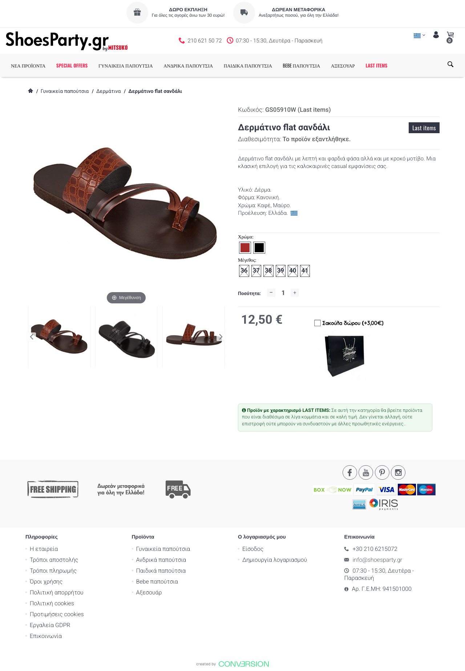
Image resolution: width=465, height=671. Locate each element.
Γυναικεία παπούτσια (65, 91)
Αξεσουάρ (149, 592)
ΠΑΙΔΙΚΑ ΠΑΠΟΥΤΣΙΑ (248, 65)
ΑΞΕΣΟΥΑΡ (343, 65)
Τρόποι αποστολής (54, 559)
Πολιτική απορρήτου (57, 592)
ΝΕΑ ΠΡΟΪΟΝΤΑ (28, 65)
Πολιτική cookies (52, 603)
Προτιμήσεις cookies (57, 613)
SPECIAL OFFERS (72, 65)
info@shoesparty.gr (378, 559)
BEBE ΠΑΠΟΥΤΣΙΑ (301, 65)
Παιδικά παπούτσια (161, 570)
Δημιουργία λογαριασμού (274, 559)
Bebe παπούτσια (157, 581)
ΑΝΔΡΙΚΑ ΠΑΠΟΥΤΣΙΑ (188, 65)
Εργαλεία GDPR (50, 624)
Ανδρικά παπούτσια (161, 559)
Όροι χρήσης (46, 581)
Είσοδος (252, 548)
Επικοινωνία (46, 635)
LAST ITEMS (376, 65)
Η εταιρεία (44, 548)
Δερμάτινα (108, 91)
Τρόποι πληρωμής (53, 570)
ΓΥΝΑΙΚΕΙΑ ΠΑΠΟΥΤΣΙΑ (125, 65)
